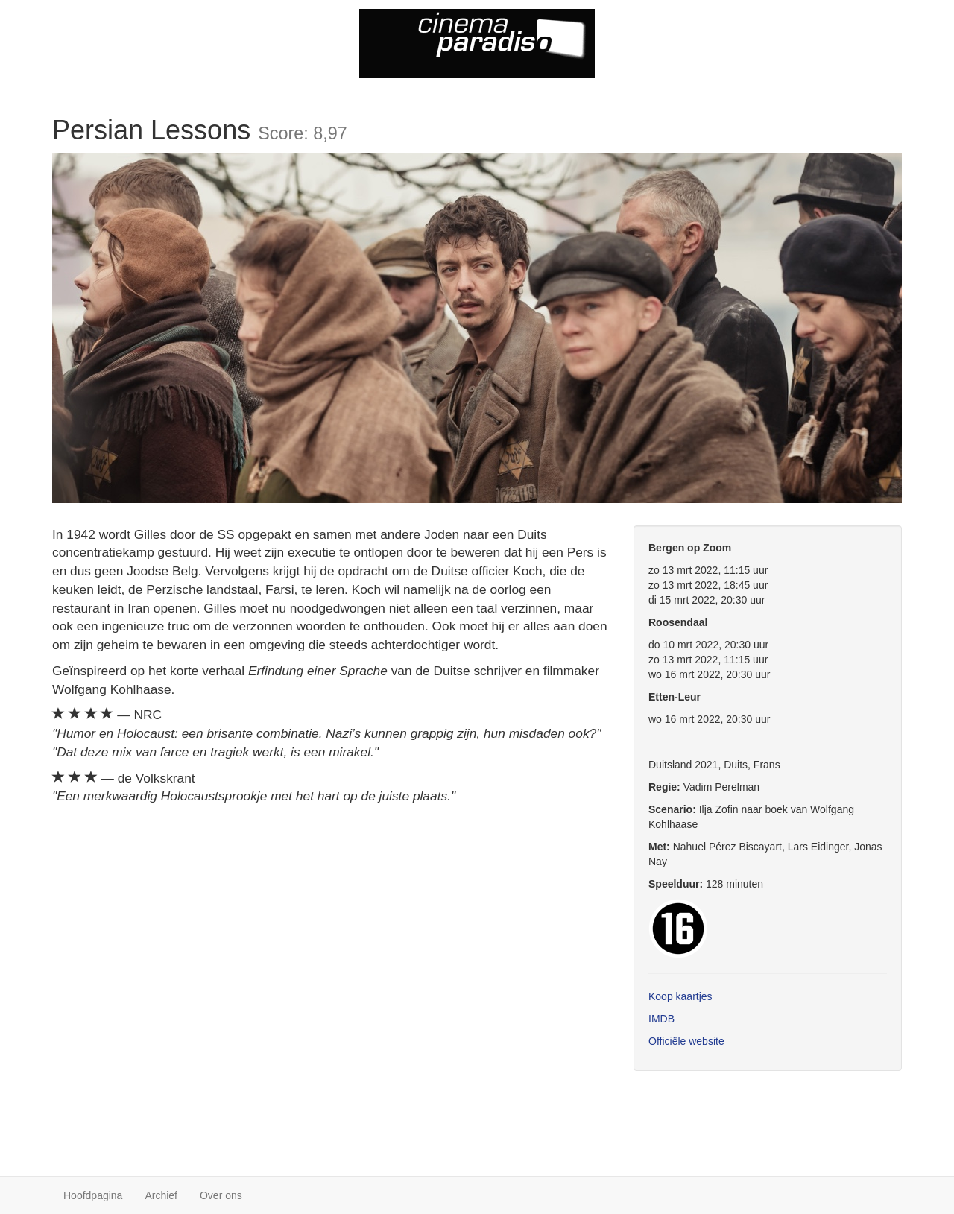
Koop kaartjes (680, 996)
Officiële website (686, 1041)
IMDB (661, 1019)
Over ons (221, 1195)
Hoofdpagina (92, 1195)
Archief (161, 1195)
